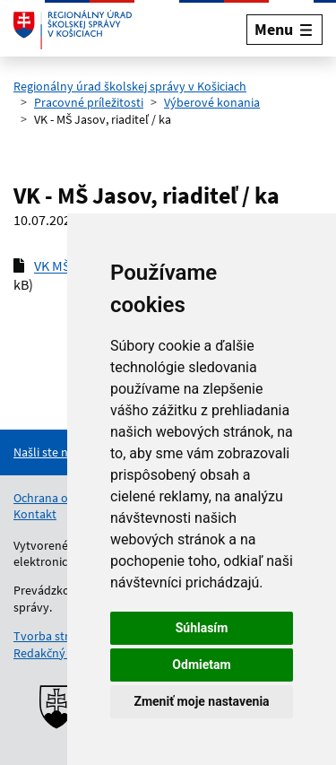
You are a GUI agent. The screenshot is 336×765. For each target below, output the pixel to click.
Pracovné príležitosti (88, 102)
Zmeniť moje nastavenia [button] (201, 701)
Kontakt (34, 514)
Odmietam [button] (201, 664)
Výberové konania (212, 102)
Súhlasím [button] (202, 628)
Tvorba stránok (54, 636)
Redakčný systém (60, 653)
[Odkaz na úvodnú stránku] (72, 29)
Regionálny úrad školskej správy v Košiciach (129, 86)
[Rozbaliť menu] (284, 29)
